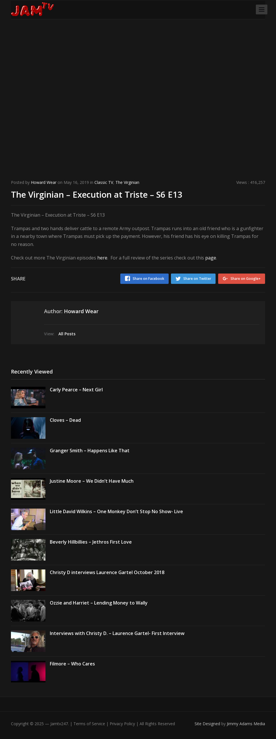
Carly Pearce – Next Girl (76, 387)
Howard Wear (43, 182)
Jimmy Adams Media (246, 721)
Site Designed (208, 721)
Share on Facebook (142, 278)
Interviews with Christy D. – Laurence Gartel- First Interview (117, 631)
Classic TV (103, 182)
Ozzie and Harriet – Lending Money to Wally (99, 600)
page (210, 258)
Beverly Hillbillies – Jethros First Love (91, 539)
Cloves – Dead (65, 417)
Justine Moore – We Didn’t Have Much (92, 478)
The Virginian (127, 182)
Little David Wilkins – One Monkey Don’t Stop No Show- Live (116, 509)
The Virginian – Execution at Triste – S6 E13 (117, 194)
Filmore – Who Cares (72, 661)
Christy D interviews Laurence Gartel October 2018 (107, 570)
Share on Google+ (246, 278)
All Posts (66, 331)
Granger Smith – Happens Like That (90, 448)
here (102, 258)
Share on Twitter (194, 278)
